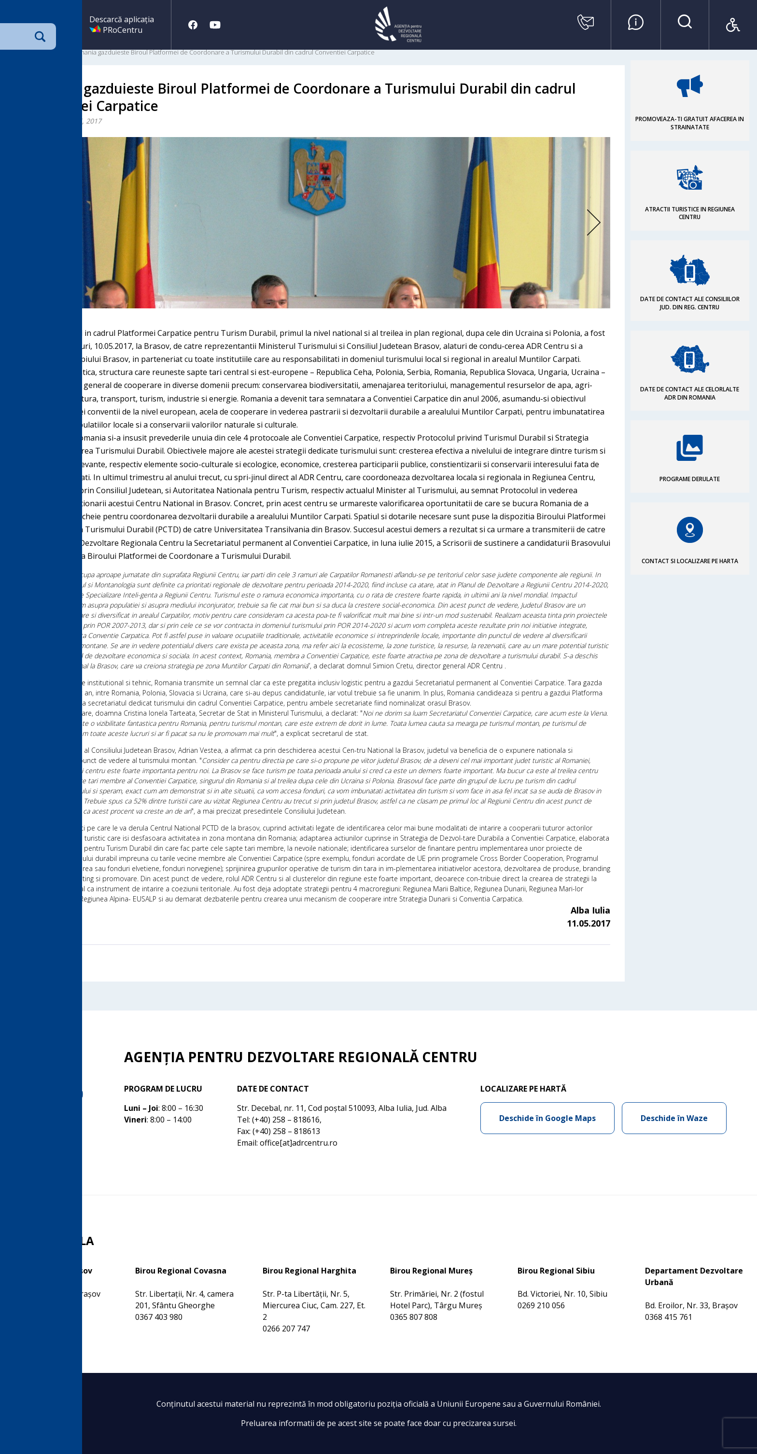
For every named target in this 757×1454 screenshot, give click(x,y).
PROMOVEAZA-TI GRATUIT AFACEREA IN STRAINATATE (689, 123)
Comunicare (48, 52)
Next (578, 222)
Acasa (16, 52)
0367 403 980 (158, 1317)
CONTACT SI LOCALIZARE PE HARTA (690, 561)
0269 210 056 (541, 1305)
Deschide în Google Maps (547, 1118)
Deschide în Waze (674, 1118)
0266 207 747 (286, 1328)
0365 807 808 (413, 1317)
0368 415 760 (31, 1305)
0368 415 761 (668, 1317)
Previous (53, 222)
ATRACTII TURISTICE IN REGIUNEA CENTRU (690, 213)
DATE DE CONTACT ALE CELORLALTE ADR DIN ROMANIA (689, 393)
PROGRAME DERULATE (689, 479)
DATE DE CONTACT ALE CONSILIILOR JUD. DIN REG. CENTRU (690, 303)
